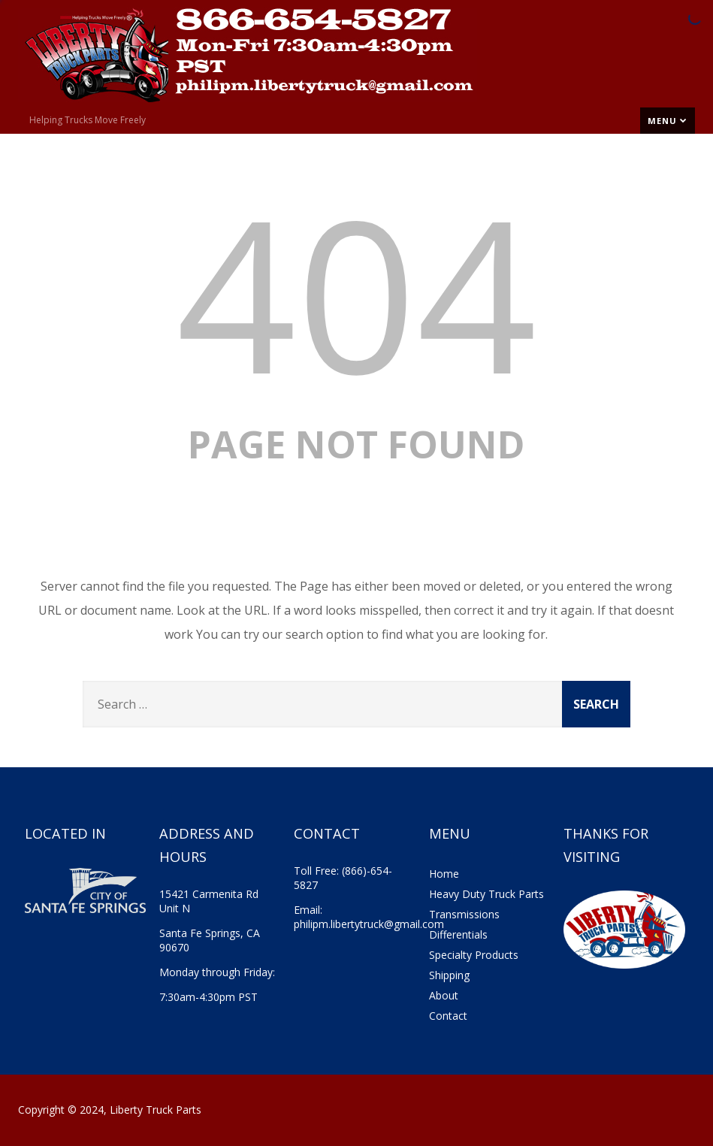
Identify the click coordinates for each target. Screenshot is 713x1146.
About (443, 995)
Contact (448, 1015)
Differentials (458, 934)
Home (444, 873)
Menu (667, 120)
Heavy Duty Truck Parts (486, 894)
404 (356, 292)
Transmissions (464, 914)
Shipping (449, 975)
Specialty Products (473, 955)
